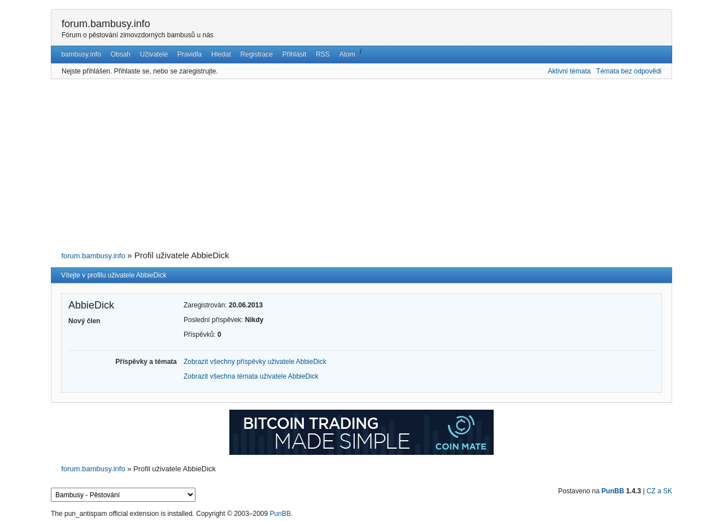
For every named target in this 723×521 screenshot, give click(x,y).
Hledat (221, 54)
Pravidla (189, 54)
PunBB (613, 491)
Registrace (257, 54)
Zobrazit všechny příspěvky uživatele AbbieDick (255, 362)
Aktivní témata (569, 71)
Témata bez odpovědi (628, 71)
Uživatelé (154, 54)
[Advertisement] (361, 165)
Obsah (120, 54)
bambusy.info (81, 54)
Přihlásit (294, 54)
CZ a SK (659, 491)
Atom (347, 54)
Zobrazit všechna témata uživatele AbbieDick (251, 376)
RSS (323, 54)
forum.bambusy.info (106, 23)
